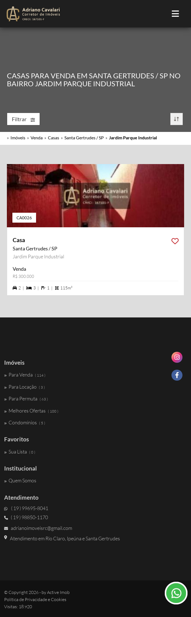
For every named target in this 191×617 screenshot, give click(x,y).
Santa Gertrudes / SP (84, 137)
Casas (53, 137)
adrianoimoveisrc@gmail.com (38, 528)
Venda (37, 137)
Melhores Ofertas (31, 411)
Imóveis (17, 137)
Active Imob (58, 592)
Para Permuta (26, 398)
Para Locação (24, 387)
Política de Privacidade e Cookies (35, 599)
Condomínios (24, 422)
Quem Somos (20, 480)
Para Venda (24, 375)
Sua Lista (19, 452)
